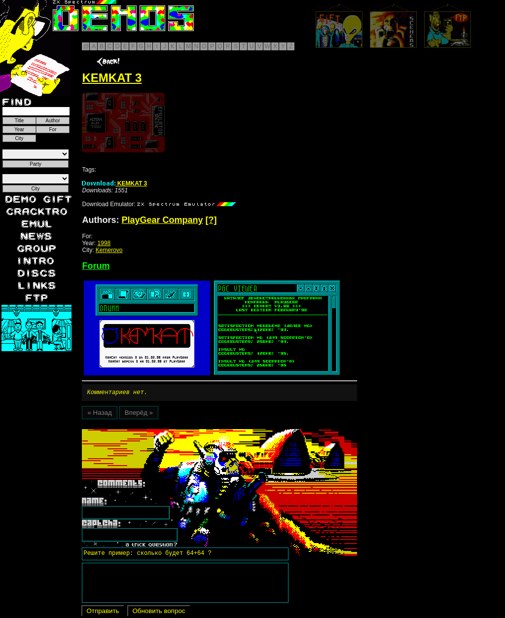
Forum (95, 266)
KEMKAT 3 (114, 183)
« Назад (99, 414)
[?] (211, 220)
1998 (103, 243)
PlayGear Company (162, 220)
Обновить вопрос (158, 612)
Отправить (102, 612)
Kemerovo (109, 250)
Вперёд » (139, 414)
